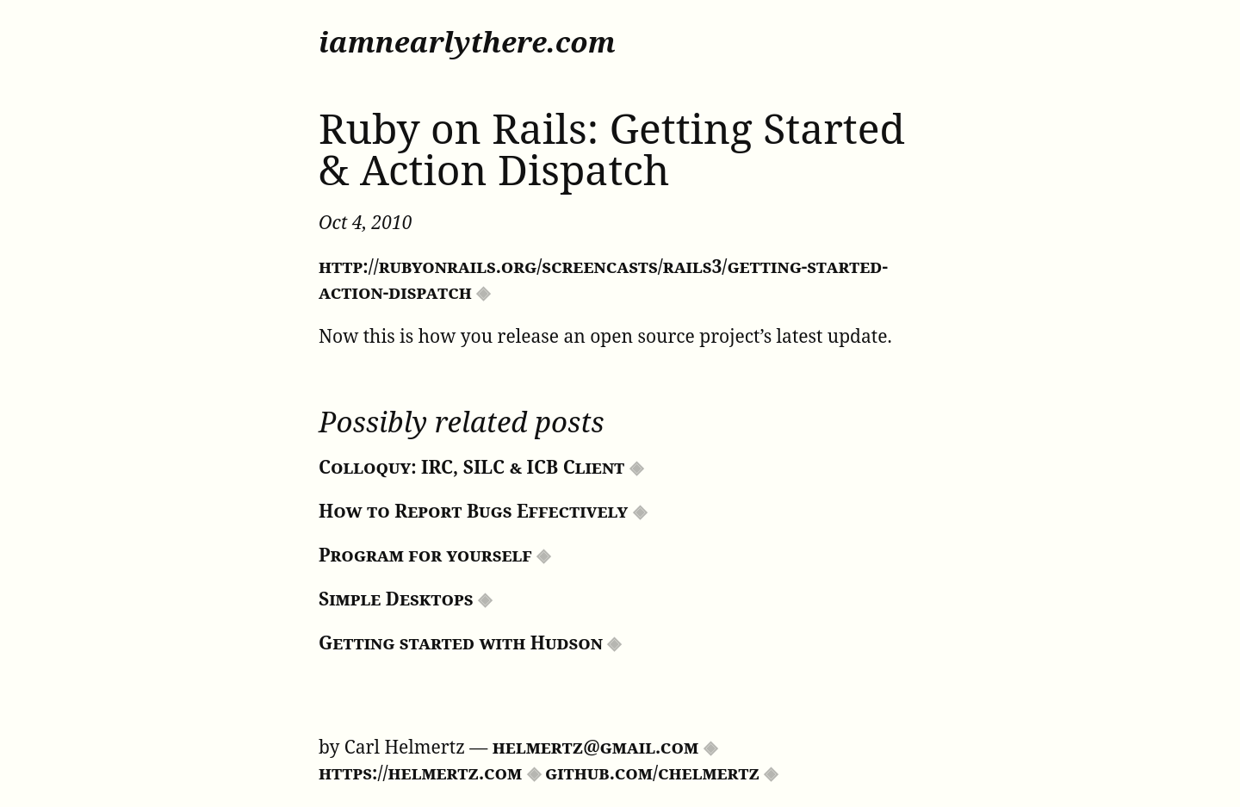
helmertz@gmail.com (595, 747)
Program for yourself (425, 555)
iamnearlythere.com (467, 41)
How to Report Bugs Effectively (473, 511)
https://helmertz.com (420, 772)
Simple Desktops (396, 599)
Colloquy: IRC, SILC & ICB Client (471, 467)
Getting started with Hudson (461, 642)
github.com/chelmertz (652, 772)
